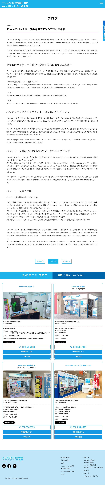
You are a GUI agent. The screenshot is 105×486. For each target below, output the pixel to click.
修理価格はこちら (27, 352)
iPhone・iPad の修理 (67, 467)
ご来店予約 (26, 357)
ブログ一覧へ (52, 261)
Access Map (9, 343)
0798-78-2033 (28, 348)
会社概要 (86, 471)
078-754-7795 (28, 428)
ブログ (63, 475)
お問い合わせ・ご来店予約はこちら (103, 36)
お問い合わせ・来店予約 (91, 477)
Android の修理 (65, 469)
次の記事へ (72, 261)
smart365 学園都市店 (90, 466)
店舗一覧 (86, 458)
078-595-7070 (79, 348)
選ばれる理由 (65, 461)
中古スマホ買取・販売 (67, 472)
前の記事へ (32, 261)
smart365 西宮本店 (89, 461)
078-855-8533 (79, 428)
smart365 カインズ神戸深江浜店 (93, 468)
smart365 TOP (65, 458)
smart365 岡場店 (89, 463)
